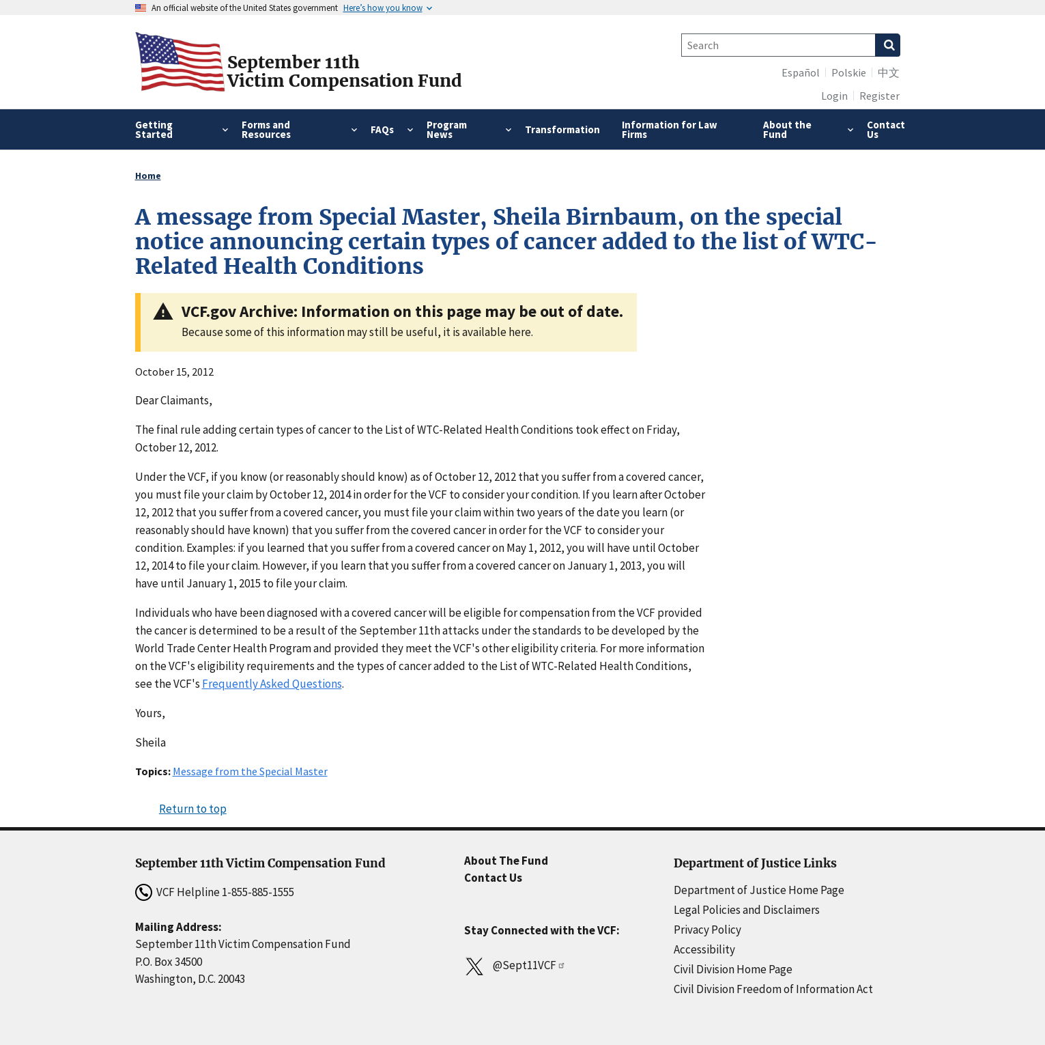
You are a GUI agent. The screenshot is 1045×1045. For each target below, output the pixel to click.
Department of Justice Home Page (759, 889)
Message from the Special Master (250, 771)
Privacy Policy (707, 929)
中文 (889, 72)
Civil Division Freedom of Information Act (773, 989)
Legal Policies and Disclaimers (747, 909)
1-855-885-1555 (258, 892)
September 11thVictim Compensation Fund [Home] (344, 72)
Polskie (848, 72)
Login (834, 95)
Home (148, 175)
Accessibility (704, 949)
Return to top (193, 808)
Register (879, 95)
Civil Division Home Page (733, 969)
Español (801, 72)
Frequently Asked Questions (272, 683)
